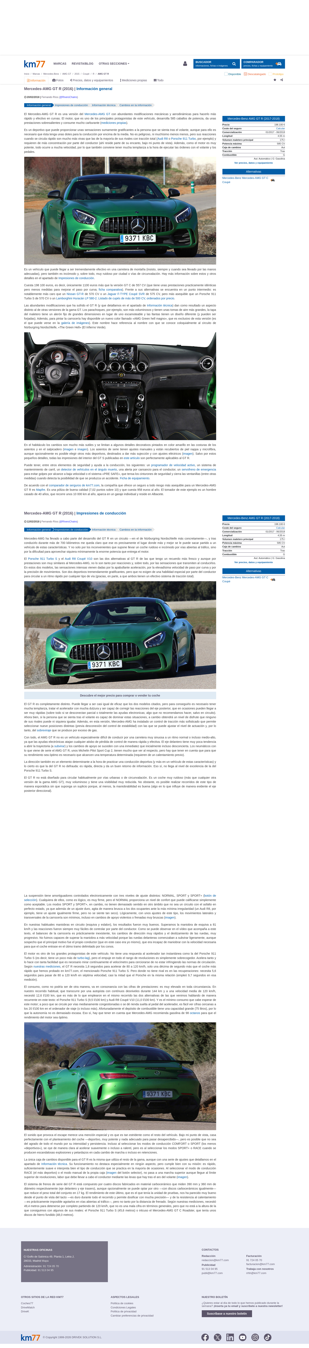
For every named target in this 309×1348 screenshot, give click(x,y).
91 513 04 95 (46, 1270)
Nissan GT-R (75, 294)
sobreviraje (44, 730)
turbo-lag (83, 958)
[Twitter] (217, 1337)
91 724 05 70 (51, 1266)
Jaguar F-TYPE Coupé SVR (126, 294)
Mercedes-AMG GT (97, 114)
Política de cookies (122, 1303)
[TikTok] (267, 1337)
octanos (195, 1013)
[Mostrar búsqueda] (216, 64)
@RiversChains (68, 97)
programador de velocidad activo (173, 465)
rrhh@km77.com (256, 1273)
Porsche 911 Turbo (183, 138)
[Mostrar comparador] (263, 64)
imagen (68, 449)
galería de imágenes (75, 323)
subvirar (59, 746)
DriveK (25, 1311)
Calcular (280, 128)
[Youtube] (242, 1337)
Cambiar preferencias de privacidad (132, 1315)
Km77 (34, 64)
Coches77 (27, 1303)
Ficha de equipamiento (134, 478)
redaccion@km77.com (215, 1260)
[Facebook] (205, 1337)
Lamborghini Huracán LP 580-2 (76, 298)
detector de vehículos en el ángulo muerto (89, 469)
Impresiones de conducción (76, 278)
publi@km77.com (212, 1273)
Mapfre (40, 489)
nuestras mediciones (47, 966)
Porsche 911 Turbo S (42, 558)
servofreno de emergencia (199, 469)
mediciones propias (113, 122)
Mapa (45, 1260)
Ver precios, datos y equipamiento (253, 163)
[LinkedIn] (230, 1337)
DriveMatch (28, 1307)
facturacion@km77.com (260, 1264)
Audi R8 (162, 138)
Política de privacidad (123, 1311)
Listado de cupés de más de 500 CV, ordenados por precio (136, 298)
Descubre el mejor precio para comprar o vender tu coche (120, 695)
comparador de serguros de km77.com (74, 485)
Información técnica (159, 305)
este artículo (132, 458)
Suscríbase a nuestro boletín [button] (227, 1313)
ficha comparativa (110, 289)
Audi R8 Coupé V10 (78, 558)
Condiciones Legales (123, 1307)
